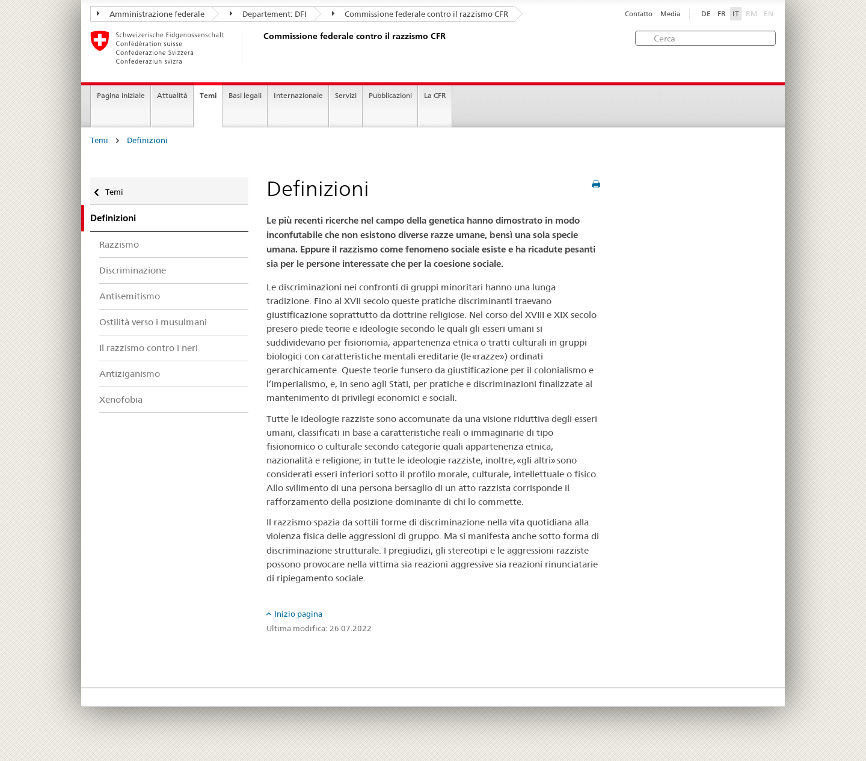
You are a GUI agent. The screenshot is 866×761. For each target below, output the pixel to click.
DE (706, 14)
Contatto (639, 14)
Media (670, 14)
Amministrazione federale (150, 14)
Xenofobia (121, 399)
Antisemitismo (129, 296)
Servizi (346, 95)
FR (721, 14)
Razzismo (119, 244)
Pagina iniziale (121, 95)
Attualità (172, 95)
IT (735, 14)
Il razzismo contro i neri (148, 347)
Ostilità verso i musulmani (153, 322)
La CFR (435, 95)
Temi (208, 95)
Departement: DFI (268, 14)
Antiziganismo (129, 373)
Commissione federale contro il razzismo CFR (420, 14)
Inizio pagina (298, 614)
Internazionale (298, 95)
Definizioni (147, 140)
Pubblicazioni (390, 95)
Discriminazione (132, 270)
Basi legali (245, 95)
